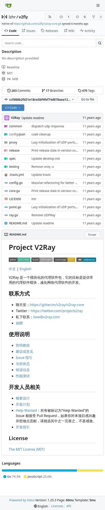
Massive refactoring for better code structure (64, 183)
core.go (14, 191)
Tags (86, 90)
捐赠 (19, 323)
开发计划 (23, 404)
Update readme (33, 118)
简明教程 (23, 345)
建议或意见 (24, 351)
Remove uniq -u (43, 166)
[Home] (8, 5)
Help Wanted (26, 410)
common (15, 126)
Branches (52, 90)
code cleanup (41, 134)
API (68, 506)
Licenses (57, 506)
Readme (10, 67)
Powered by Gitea (22, 500)
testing (14, 166)
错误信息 (23, 369)
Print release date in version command (59, 150)
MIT (7, 73)
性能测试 (23, 375)
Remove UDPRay (43, 215)
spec (12, 158)
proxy (13, 142)
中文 (12, 268)
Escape (92, 234)
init (34, 199)
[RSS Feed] (50, 17)
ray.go (13, 215)
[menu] (41, 506)
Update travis (41, 175)
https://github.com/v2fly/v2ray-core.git (37, 24)
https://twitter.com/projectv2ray (57, 310)
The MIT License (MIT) (26, 449)
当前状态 (23, 363)
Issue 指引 (24, 357)
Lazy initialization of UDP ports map (57, 142)
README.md (18, 223)
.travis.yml (16, 175)
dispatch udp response (48, 126)
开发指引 (23, 427)
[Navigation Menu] (98, 5)
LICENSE (15, 199)
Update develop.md (46, 158)
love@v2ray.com (46, 317)
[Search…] (99, 43)
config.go (16, 183)
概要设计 (23, 398)
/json (17, 134)
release (14, 150)
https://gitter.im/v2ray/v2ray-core (57, 304)
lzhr (12, 17)
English (25, 268)
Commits (18, 90)
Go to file (87, 99)
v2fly (23, 17)
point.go (15, 207)
